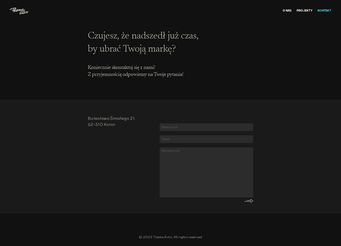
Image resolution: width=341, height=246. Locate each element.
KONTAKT (324, 10)
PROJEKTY (305, 10)
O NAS (287, 10)
